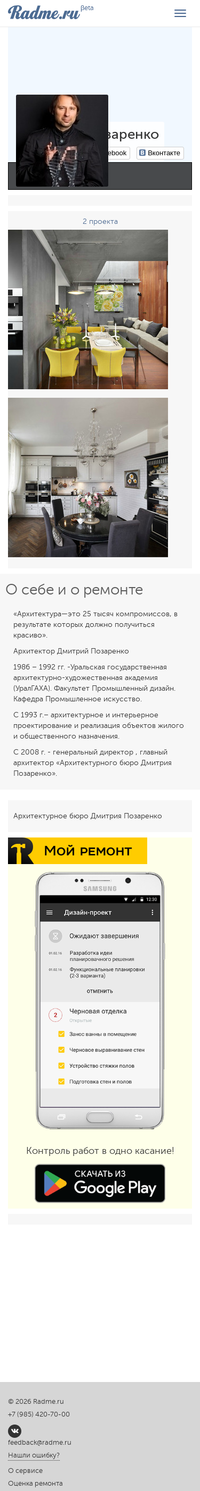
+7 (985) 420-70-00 (39, 1414)
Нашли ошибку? (34, 1455)
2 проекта (100, 221)
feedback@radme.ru (39, 1442)
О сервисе (25, 1471)
